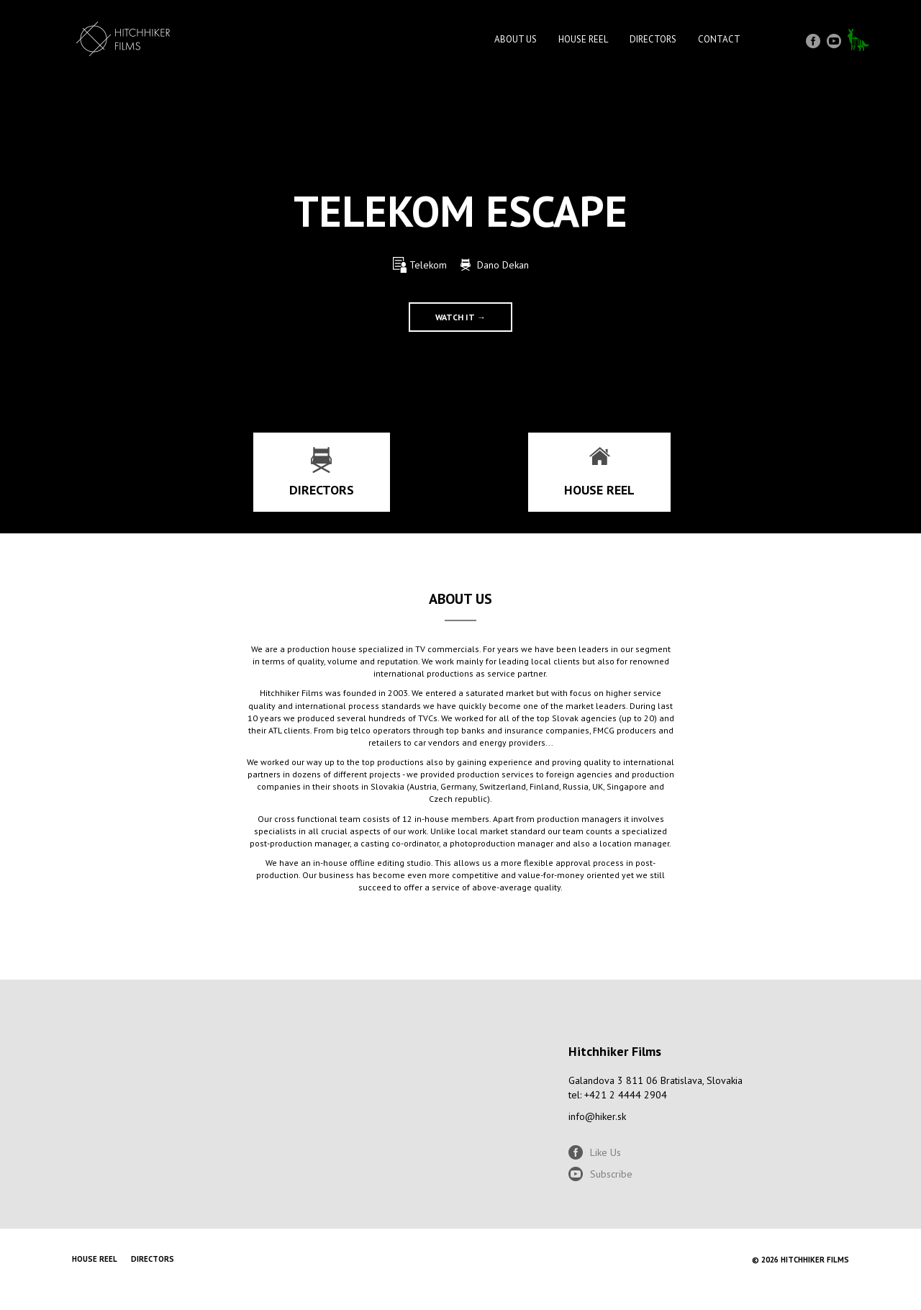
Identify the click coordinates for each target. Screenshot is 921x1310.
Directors (653, 39)
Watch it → (460, 317)
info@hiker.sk (597, 1116)
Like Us (605, 1152)
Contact (719, 39)
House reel (583, 39)
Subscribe (611, 1173)
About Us (515, 39)
